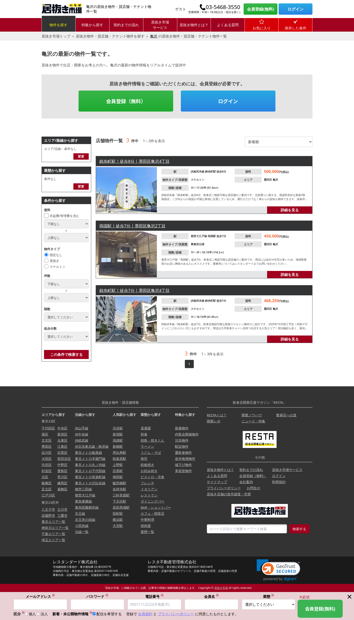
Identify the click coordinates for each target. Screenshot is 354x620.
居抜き (54, 261)
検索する (299, 529)
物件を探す (58, 24)
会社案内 (246, 482)
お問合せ (253, 488)
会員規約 (145, 614)
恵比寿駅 (119, 452)
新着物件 (182, 428)
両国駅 (212, 236)
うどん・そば (151, 452)
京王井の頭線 (85, 519)
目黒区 (62, 452)
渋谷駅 (118, 428)
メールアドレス (40, 596)
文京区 (47, 440)
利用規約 (279, 482)
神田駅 (118, 477)
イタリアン (149, 489)
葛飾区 (62, 489)
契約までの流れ (126, 24)
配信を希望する (109, 614)
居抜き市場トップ (56, 36)
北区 (45, 477)
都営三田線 (83, 489)
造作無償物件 (185, 458)
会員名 (211, 596)
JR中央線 (81, 434)
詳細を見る (290, 209)
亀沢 (153, 36)
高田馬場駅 (121, 507)
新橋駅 (118, 446)
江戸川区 (48, 495)
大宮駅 (118, 525)
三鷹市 (62, 515)
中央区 (62, 428)
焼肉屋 (146, 525)
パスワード (97, 596)
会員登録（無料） (126, 101)
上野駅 (118, 464)
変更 (81, 156)
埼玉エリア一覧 (53, 540)
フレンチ (147, 483)
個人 (32, 614)
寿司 (144, 458)
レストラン (149, 495)
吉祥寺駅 (119, 489)
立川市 (62, 509)
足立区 (47, 489)
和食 (144, 434)
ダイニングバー (152, 501)
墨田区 (268, 180)
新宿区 (62, 434)
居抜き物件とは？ (193, 24)
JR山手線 (81, 428)
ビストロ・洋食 (152, 477)
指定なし (56, 255)
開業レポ (213, 421)
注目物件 (182, 440)
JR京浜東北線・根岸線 (91, 446)
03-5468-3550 (223, 7)
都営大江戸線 (199, 236)
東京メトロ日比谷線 (90, 483)
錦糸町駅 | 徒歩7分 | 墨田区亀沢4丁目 (134, 290)
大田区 (47, 458)
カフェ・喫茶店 (152, 513)
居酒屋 (146, 428)
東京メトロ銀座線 (88, 452)
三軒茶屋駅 (121, 495)
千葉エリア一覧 (53, 533)
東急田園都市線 (87, 507)
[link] (278, 570)
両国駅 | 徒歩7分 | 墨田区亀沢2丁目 (132, 225)
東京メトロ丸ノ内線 (90, 464)
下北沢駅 (119, 501)
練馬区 (62, 483)
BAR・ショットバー (156, 507)
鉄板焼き (147, 464)
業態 (268, 596)
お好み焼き (149, 470)
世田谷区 (64, 458)
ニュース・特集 (253, 421)
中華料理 (147, 519)
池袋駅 (118, 440)
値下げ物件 (183, 464)
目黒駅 (118, 470)
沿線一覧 (81, 531)
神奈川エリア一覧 (55, 527)
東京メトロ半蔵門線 (90, 458)
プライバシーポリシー (224, 488)
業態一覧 (147, 531)
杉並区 (47, 470)
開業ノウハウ (252, 415)
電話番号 (154, 596)
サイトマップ (217, 482)
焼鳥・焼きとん (152, 440)
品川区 (47, 452)
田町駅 (118, 513)
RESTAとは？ (217, 415)
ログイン (295, 9)
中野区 (62, 464)
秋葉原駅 (119, 458)
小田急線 (81, 525)
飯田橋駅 (119, 483)
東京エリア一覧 (53, 521)
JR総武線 (81, 440)
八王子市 (48, 509)
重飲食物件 (183, 452)
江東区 (62, 446)
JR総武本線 (198, 171)
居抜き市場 (221, 588)
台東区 (62, 440)
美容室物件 (183, 470)
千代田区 (48, 428)
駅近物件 (182, 446)
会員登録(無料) (260, 9)
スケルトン (57, 266)
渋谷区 (47, 464)
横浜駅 (118, 519)
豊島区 (62, 470)
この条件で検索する (66, 354)
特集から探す (92, 24)
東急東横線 (83, 501)
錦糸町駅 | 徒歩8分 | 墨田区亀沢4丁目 (134, 161)
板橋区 (47, 483)
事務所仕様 (197, 244)
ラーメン (147, 446)
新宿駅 (118, 434)
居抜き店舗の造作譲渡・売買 (229, 494)
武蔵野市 (48, 515)
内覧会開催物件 (187, 434)
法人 (44, 614)
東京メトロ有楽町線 (90, 477)
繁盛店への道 (286, 415)
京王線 (80, 513)
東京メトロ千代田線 (90, 470)
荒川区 (62, 477)
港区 (45, 434)
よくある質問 (228, 24)
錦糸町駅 (211, 171)
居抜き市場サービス (160, 25)
